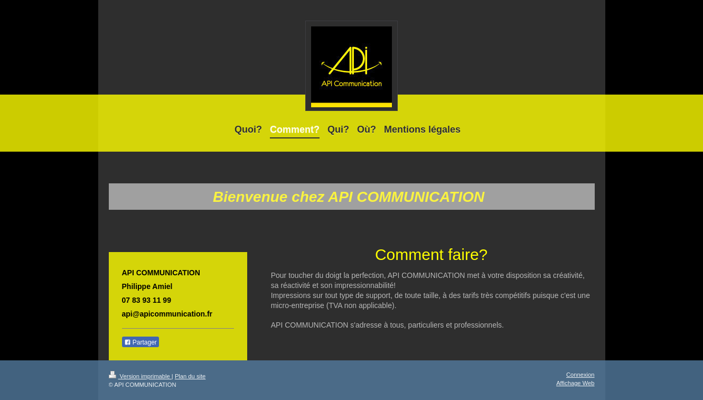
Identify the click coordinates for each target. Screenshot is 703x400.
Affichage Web (575, 383)
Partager (140, 342)
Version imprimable (140, 376)
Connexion (580, 374)
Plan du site (190, 376)
